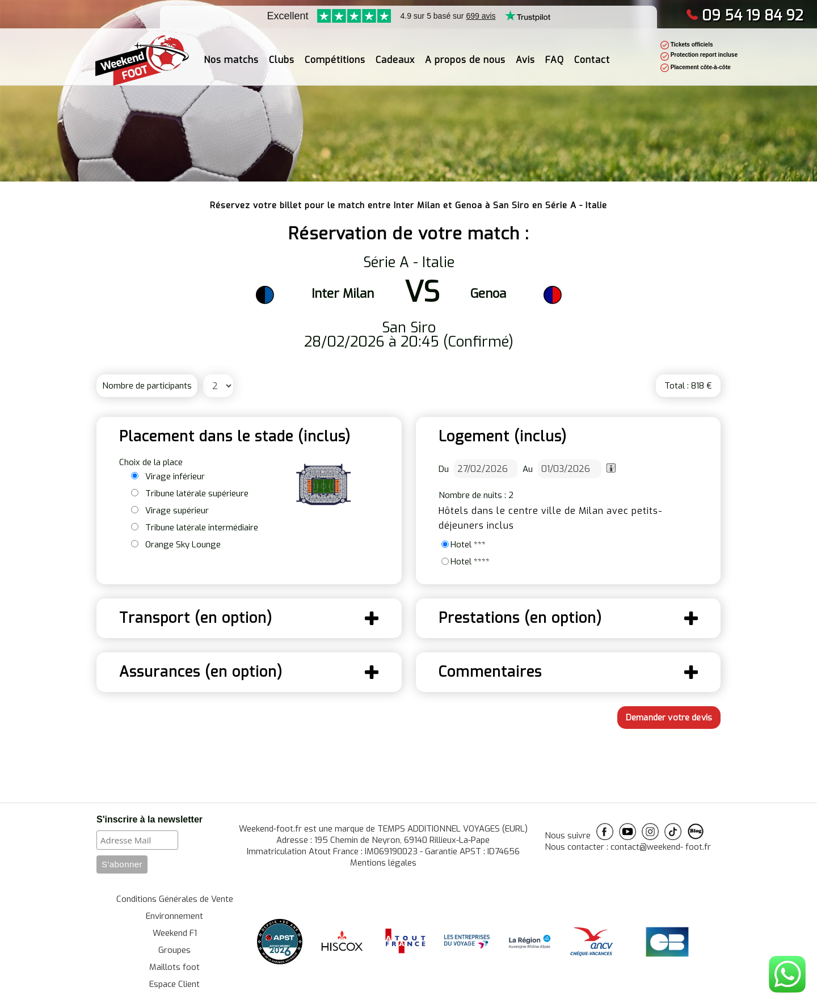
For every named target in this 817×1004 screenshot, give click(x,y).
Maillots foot (174, 967)
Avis (525, 54)
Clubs (281, 54)
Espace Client (174, 984)
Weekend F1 (175, 933)
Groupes (174, 950)
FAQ (554, 54)
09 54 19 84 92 (745, 15)
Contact (592, 54)
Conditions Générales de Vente (174, 899)
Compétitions (335, 54)
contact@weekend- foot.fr (660, 847)
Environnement (174, 916)
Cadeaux (395, 54)
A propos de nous (465, 54)
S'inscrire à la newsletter (149, 819)
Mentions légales (383, 862)
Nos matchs (231, 54)
